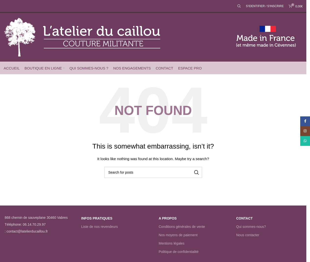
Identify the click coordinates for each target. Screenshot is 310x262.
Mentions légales (172, 243)
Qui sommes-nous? (251, 227)
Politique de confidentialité (179, 252)
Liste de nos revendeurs (99, 227)
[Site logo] (20, 37)
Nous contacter (247, 235)
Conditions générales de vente (182, 227)
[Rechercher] (239, 6)
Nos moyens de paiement (178, 235)
